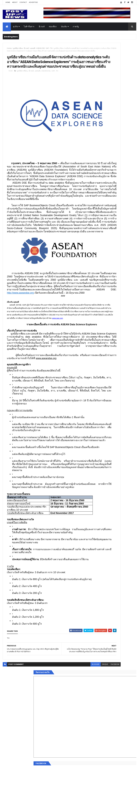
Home (7, 2)
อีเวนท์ (42, 26)
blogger (65, 788)
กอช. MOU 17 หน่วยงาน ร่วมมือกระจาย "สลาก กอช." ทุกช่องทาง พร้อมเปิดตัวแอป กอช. (119, 278)
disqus (75, 788)
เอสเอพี (32, 48)
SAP (47, 48)
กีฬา (96, 420)
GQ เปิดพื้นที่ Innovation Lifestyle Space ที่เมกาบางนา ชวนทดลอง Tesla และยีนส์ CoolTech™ (121, 289)
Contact (23, 2)
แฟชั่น (97, 426)
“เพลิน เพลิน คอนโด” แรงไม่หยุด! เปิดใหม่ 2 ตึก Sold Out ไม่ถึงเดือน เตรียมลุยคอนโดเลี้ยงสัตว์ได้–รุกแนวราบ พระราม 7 (121, 265)
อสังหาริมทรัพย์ (101, 404)
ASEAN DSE (40, 48)
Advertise (33, 2)
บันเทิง (64, 26)
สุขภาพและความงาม (103, 423)
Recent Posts (105, 443)
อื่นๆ (96, 433)
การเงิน (98, 417)
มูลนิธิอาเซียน (18, 48)
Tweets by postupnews (106, 250)
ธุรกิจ (15, 26)
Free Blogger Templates (35, 802)
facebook (84, 788)
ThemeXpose (17, 802)
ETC (98, 456)
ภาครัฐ (76, 26)
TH (51, 48)
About (15, 2)
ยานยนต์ (98, 407)
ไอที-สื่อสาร (29, 26)
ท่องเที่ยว (53, 26)
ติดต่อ (97, 436)
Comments (126, 443)
